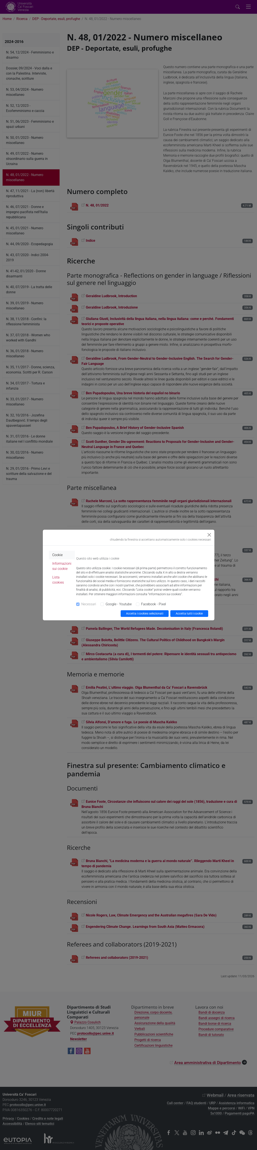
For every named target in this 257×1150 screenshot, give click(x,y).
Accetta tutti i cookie (189, 613)
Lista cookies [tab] (58, 579)
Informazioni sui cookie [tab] (61, 566)
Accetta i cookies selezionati (144, 613)
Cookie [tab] (57, 555)
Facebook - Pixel (153, 604)
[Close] (209, 534)
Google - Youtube (119, 604)
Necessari (88, 604)
